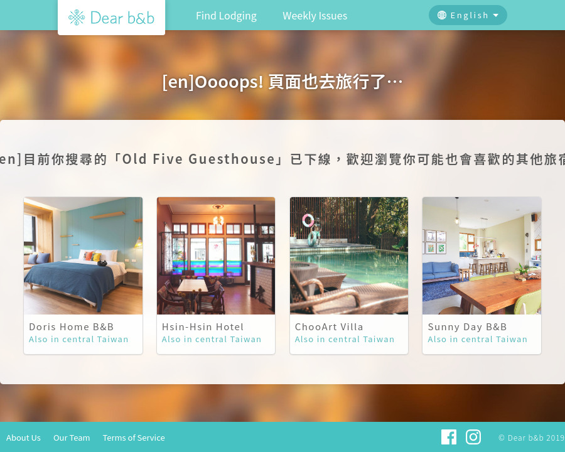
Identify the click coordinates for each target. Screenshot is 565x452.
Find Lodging (226, 15)
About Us (23, 437)
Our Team (71, 437)
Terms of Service (134, 437)
